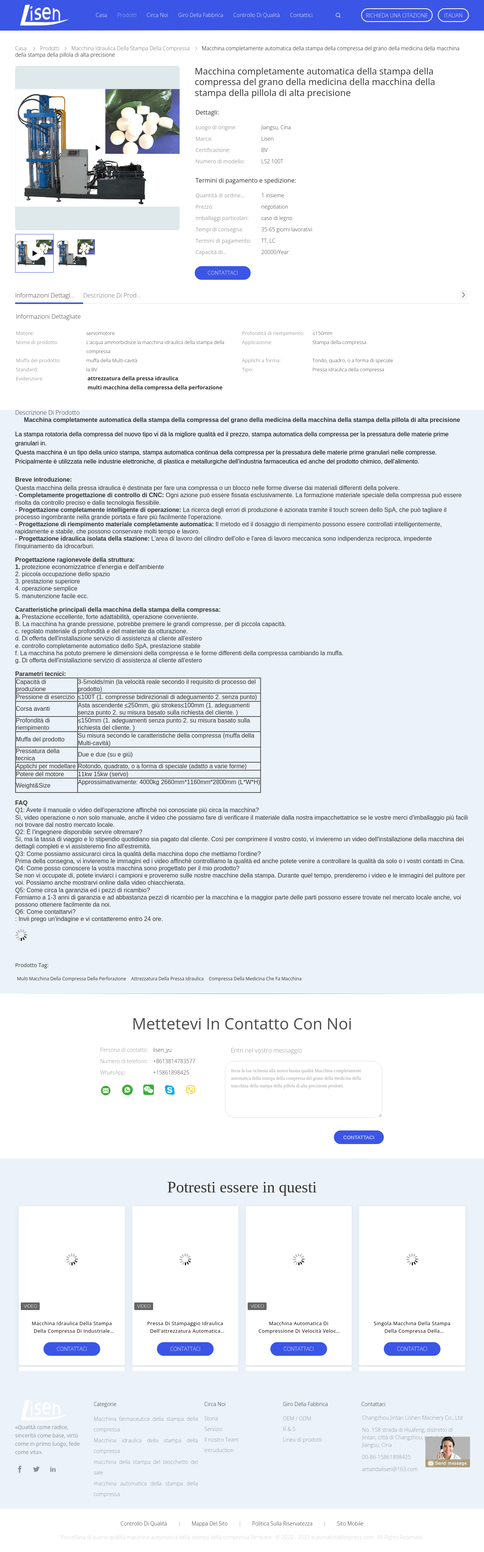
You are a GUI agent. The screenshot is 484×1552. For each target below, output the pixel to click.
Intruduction (219, 1450)
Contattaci (223, 272)
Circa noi (157, 15)
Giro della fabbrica (200, 15)
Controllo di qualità (256, 15)
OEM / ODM (297, 1418)
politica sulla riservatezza (282, 1523)
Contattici (301, 15)
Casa (101, 15)
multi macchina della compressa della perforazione (71, 978)
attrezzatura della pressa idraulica (167, 978)
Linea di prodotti (302, 1439)
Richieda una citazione (397, 15)
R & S (289, 1429)
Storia (211, 1418)
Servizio (213, 1429)
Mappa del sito (210, 1523)
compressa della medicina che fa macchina (255, 978)
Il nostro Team (221, 1439)
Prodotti (127, 15)
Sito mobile (350, 1523)
